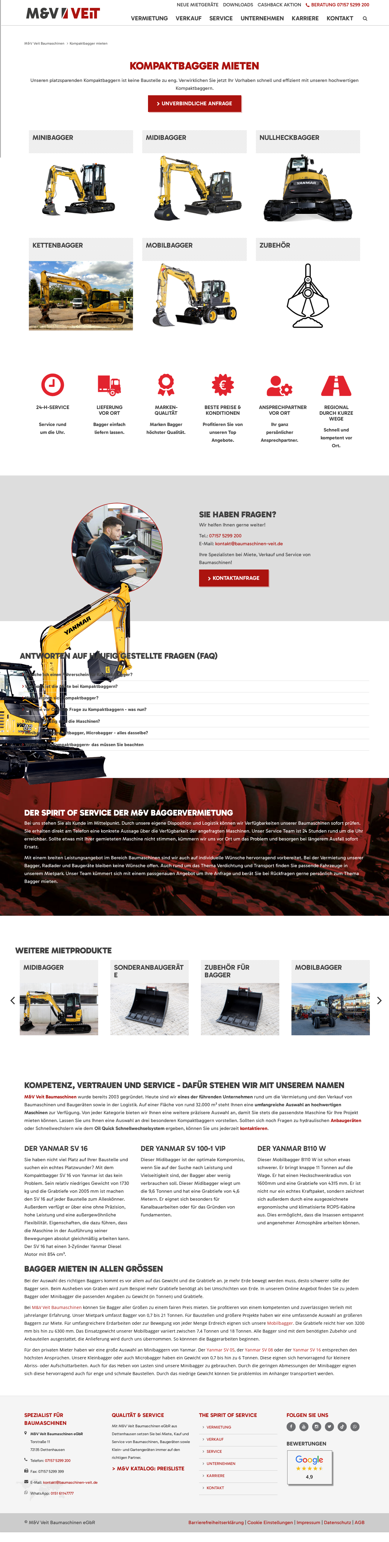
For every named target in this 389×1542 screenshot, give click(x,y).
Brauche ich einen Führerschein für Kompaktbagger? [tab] (78, 674)
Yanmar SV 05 (221, 1350)
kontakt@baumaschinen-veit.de (249, 543)
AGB (360, 1522)
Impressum (308, 1522)
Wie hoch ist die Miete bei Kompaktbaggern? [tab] (71, 686)
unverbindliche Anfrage (197, 103)
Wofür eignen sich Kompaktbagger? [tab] (61, 698)
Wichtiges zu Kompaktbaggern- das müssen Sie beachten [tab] (83, 744)
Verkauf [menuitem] (188, 18)
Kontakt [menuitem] (340, 18)
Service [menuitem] (221, 18)
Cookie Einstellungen (270, 1522)
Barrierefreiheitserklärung (216, 1522)
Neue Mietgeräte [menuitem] (198, 5)
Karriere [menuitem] (305, 18)
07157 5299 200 (225, 536)
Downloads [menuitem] (238, 5)
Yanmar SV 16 (307, 1350)
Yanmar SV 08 (259, 1350)
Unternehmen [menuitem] (262, 18)
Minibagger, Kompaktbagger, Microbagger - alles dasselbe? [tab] (86, 732)
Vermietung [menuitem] (149, 18)
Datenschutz (337, 1522)
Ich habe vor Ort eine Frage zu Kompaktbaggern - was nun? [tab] (85, 709)
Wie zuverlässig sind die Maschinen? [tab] (62, 721)
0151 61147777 (62, 1493)
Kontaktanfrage (236, 578)
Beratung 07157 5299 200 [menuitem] (340, 5)
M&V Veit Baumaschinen (44, 43)
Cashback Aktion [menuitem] (279, 5)
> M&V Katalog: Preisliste (148, 1468)
